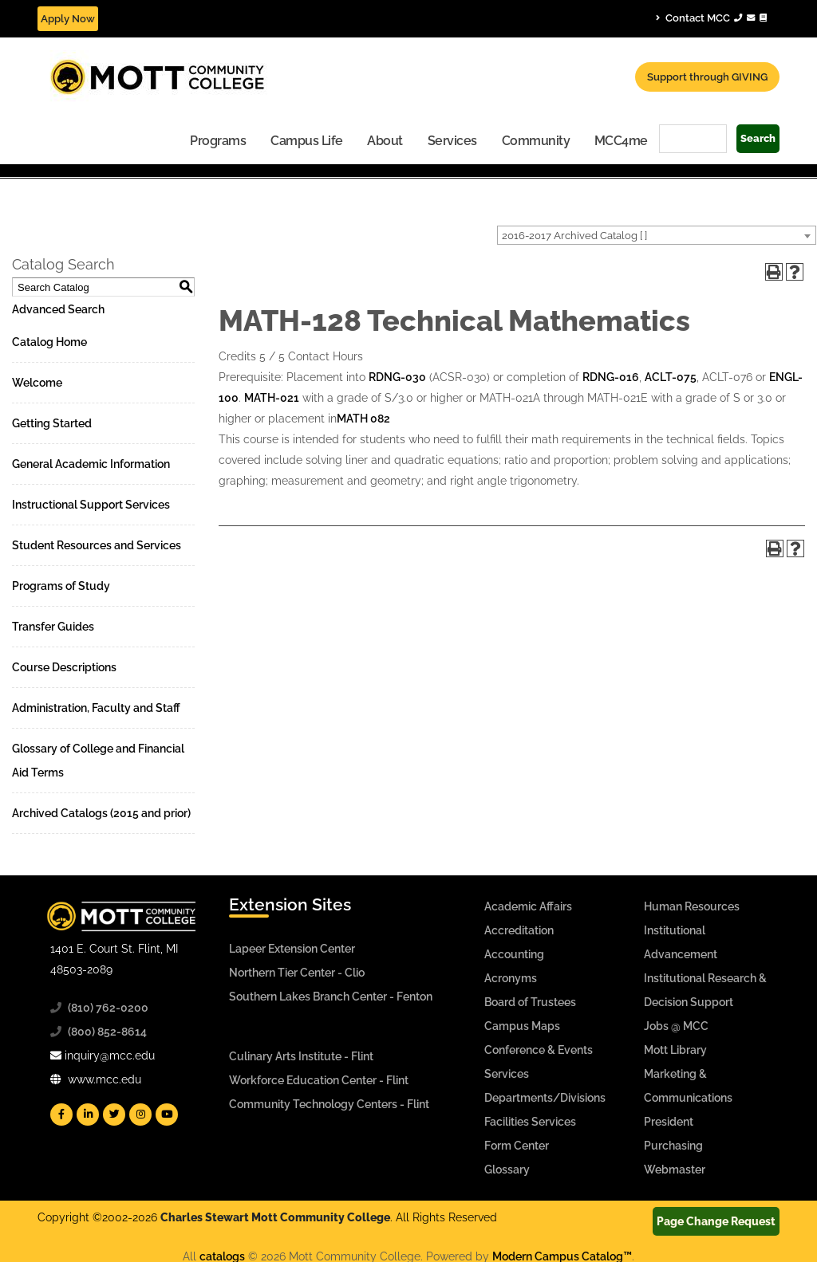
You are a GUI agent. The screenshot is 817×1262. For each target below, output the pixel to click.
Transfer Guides (53, 626)
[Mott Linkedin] (88, 1114)
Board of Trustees (530, 1002)
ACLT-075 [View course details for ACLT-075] (671, 377)
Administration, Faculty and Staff (96, 708)
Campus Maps (522, 1026)
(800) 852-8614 (107, 1031)
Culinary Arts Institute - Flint (301, 1056)
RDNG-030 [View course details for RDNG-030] (397, 377)
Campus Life (306, 140)
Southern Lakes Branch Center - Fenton (330, 996)
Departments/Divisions (545, 1097)
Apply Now (68, 19)
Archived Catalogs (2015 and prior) (101, 813)
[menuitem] (218, 140)
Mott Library (675, 1050)
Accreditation (519, 930)
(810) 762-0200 (108, 1007)
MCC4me (621, 140)
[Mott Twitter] (114, 1114)
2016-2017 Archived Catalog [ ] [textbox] (574, 236)
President (668, 1121)
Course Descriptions (64, 667)
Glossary (507, 1169)
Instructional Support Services (91, 504)
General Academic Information (91, 464)
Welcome (37, 382)
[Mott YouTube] (167, 1114)
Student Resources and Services (96, 545)
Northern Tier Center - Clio (297, 972)
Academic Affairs (528, 906)
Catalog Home (49, 342)
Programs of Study (61, 586)
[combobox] (656, 235)
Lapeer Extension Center (292, 948)
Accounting (514, 954)
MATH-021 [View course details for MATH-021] (271, 397)
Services (452, 140)
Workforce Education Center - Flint (318, 1080)
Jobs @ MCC (676, 1026)
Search (758, 138)
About (385, 140)
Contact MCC (711, 17)
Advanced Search (58, 309)
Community (536, 140)
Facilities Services (530, 1121)
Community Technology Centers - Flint (329, 1104)
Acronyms (510, 978)
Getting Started (52, 423)
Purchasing (673, 1145)
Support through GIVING (707, 77)
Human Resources (692, 906)
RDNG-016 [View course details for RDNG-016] (610, 377)
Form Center (516, 1145)
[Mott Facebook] (61, 1114)
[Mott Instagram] (140, 1114)
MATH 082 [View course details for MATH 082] (363, 418)
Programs (218, 140)
